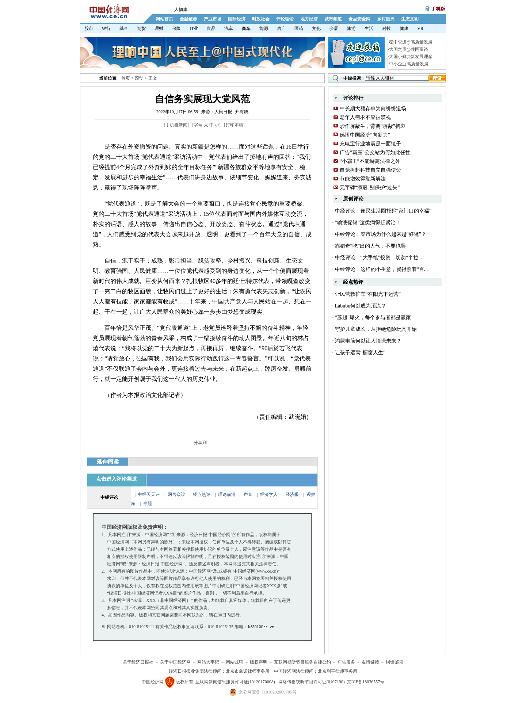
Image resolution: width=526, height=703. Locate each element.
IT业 (194, 28)
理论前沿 (227, 494)
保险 (176, 28)
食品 (211, 28)
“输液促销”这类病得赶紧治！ (368, 222)
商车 (246, 28)
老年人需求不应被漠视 (365, 117)
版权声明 (258, 662)
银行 (106, 28)
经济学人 (269, 494)
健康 (404, 28)
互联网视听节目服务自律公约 (302, 662)
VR (420, 28)
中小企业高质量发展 (408, 63)
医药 (298, 28)
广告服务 (346, 662)
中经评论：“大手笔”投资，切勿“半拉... (378, 257)
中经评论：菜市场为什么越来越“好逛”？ (380, 234)
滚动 (139, 78)
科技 (386, 28)
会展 (333, 28)
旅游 (351, 28)
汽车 (228, 28)
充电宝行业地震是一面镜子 (370, 143)
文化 (316, 28)
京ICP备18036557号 (366, 681)
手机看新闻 (176, 124)
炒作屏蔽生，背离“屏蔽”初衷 (372, 126)
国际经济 (236, 19)
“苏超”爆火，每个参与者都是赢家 (373, 317)
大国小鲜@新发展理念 (410, 56)
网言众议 (176, 494)
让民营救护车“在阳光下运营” (368, 294)
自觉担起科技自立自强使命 (370, 170)
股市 (88, 28)
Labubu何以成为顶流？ (360, 306)
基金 (123, 28)
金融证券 (188, 19)
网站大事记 (208, 662)
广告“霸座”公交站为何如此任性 (375, 152)
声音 (248, 494)
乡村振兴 (385, 19)
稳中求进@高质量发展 (410, 42)
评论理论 (285, 19)
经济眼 (292, 494)
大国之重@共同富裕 (408, 49)
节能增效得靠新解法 (363, 179)
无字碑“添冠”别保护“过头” (370, 187)
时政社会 (261, 19)
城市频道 (333, 19)
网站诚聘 (234, 662)
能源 (263, 28)
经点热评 (202, 494)
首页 (125, 78)
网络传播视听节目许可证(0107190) (311, 681)
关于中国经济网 (175, 662)
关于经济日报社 (138, 662)
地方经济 (309, 19)
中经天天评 (149, 494)
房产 (281, 28)
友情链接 (370, 662)
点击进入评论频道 (116, 479)
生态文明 (410, 19)
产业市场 (212, 19)
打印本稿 (234, 124)
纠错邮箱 (394, 662)
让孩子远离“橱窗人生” (360, 352)
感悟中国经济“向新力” (365, 135)
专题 (147, 503)
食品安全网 (359, 19)
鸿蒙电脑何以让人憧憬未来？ (368, 341)
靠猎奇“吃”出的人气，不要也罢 (370, 246)
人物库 (180, 9)
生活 (369, 28)
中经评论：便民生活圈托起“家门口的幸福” (383, 211)
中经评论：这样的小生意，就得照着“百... (381, 269)
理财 (159, 28)
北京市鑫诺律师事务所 (248, 671)
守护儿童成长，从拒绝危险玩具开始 (376, 329)
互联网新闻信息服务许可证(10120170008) (235, 681)
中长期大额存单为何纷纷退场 (373, 108)
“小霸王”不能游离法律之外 (370, 161)
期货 (141, 28)
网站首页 (164, 19)
